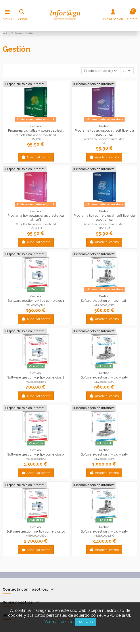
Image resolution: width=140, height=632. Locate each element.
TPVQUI (104, 143)
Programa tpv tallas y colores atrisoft (36, 130)
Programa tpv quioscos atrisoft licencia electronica (104, 132)
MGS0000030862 (36, 305)
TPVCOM (104, 228)
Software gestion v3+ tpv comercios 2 (35, 377)
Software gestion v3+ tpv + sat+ (104, 301)
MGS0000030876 (104, 535)
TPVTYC (35, 139)
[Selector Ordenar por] (100, 70)
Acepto (85, 622)
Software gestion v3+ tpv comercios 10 (35, 531)
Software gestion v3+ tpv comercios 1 (35, 301)
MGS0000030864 (36, 458)
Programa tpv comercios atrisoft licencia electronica (104, 218)
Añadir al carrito (35, 157)
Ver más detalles (59, 621)
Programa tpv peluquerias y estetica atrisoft (35, 218)
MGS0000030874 (104, 381)
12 (127, 71)
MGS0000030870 (104, 305)
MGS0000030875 (104, 458)
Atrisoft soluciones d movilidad (36, 135)
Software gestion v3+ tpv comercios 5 (35, 454)
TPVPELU (35, 228)
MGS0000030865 (36, 535)
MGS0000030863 (36, 381)
